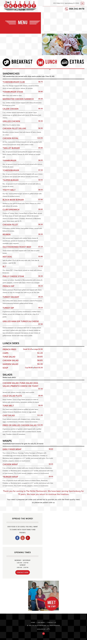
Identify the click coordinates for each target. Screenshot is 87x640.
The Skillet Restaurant (21, 6)
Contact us (51, 622)
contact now (22, 572)
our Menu (41, 622)
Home (33, 622)
